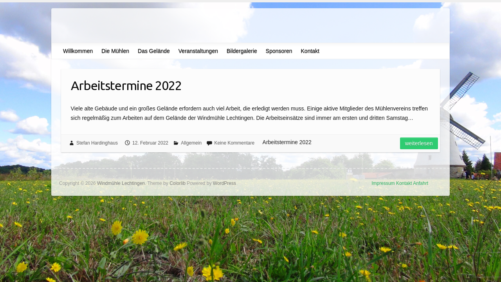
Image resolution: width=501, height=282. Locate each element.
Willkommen (78, 51)
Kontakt (310, 51)
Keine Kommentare (234, 143)
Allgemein (191, 143)
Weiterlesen (419, 143)
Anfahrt (420, 183)
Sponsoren (279, 51)
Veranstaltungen (198, 51)
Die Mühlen (115, 51)
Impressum (383, 183)
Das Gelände (154, 51)
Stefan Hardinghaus (97, 143)
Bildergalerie (242, 51)
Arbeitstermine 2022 (126, 85)
